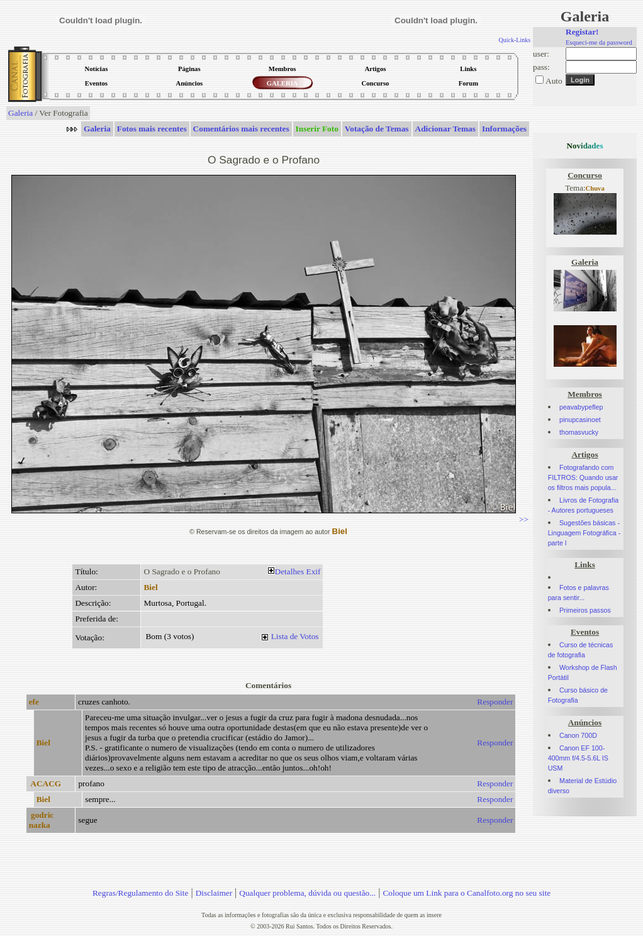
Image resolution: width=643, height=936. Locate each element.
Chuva (595, 188)
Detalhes (290, 571)
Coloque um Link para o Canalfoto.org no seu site (467, 893)
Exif (313, 571)
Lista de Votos (295, 636)
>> (523, 519)
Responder (495, 701)
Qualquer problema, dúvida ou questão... (307, 893)
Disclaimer (214, 893)
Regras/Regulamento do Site (140, 893)
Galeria (20, 113)
